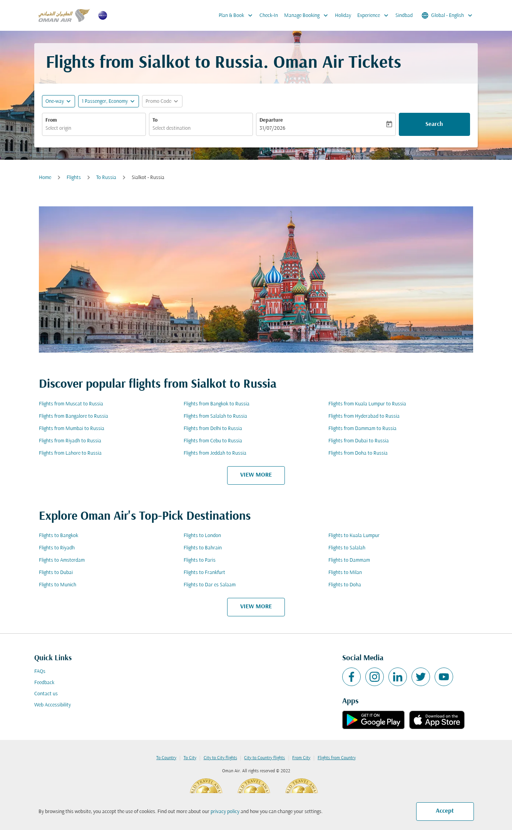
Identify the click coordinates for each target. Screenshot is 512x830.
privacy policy (225, 812)
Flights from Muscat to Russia (71, 404)
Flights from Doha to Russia (358, 453)
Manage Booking (308, 15)
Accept (445, 811)
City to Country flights (264, 758)
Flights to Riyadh (57, 548)
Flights (74, 178)
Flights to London (202, 536)
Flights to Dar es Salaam (210, 585)
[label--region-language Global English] (447, 15)
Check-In (268, 15)
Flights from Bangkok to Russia (216, 404)
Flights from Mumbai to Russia (71, 429)
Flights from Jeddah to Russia (215, 453)
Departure (271, 120)
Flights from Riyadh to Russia (70, 441)
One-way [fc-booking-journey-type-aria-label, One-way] (54, 101)
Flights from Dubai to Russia (358, 441)
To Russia (106, 178)
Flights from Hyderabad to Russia (364, 416)
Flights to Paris (200, 560)
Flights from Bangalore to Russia (73, 416)
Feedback (44, 683)
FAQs (39, 671)
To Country (166, 758)
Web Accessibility (52, 705)
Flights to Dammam (349, 560)
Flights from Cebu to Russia (213, 441)
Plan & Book (237, 15)
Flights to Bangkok (58, 536)
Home (45, 178)
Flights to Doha (344, 585)
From (51, 120)
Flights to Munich (57, 585)
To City (190, 758)
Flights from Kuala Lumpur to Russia (367, 404)
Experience (374, 15)
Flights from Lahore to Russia (70, 453)
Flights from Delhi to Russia (213, 429)
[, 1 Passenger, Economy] (105, 101)
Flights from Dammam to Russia (362, 429)
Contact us (46, 694)
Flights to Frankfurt (204, 573)
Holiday (343, 15)
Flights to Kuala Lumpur (354, 536)
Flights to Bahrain (203, 548)
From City (301, 758)
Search (434, 124)
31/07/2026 (272, 128)
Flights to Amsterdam (62, 560)
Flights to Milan (345, 573)
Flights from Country (337, 758)
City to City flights (220, 758)
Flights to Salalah (346, 548)
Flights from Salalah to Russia (215, 416)
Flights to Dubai (56, 573)
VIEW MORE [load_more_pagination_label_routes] (256, 475)
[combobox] (93, 128)
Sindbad (404, 15)
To (154, 120)
